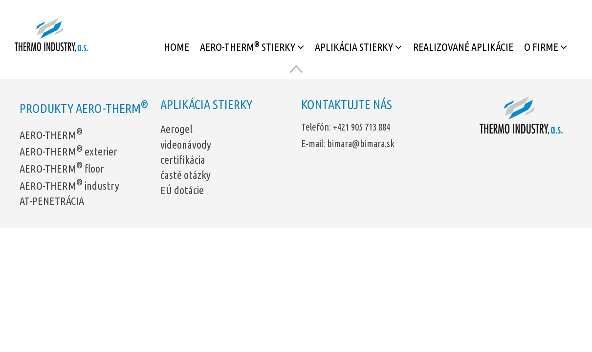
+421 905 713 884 (361, 127)
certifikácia (182, 160)
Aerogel (176, 129)
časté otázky (185, 175)
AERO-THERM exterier (68, 151)
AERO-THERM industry (69, 185)
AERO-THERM (51, 135)
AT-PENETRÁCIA (52, 201)
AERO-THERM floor (62, 168)
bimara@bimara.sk (361, 143)
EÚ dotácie (182, 190)
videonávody (185, 144)
